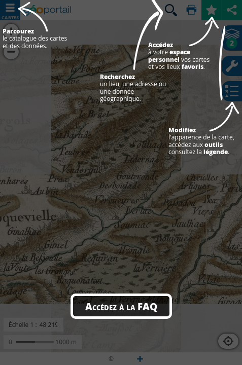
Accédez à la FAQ (121, 306)
